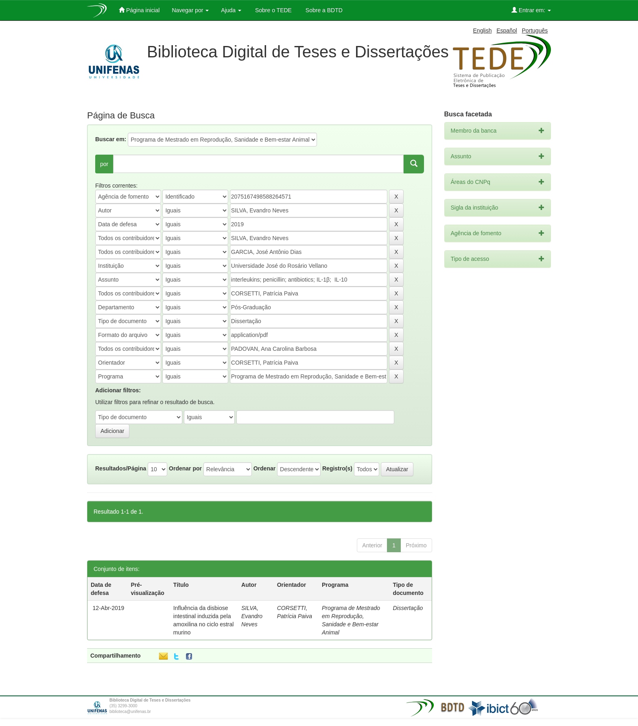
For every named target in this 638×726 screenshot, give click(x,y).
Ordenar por (185, 468)
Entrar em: (531, 10)
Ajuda (231, 10)
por (104, 164)
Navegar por (190, 10)
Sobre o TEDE (272, 10)
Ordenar (264, 468)
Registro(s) (337, 468)
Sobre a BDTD (323, 10)
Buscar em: (110, 139)
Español (506, 30)
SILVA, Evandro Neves (251, 616)
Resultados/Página (120, 468)
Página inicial (139, 10)
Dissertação (408, 608)
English (482, 30)
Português (535, 30)
